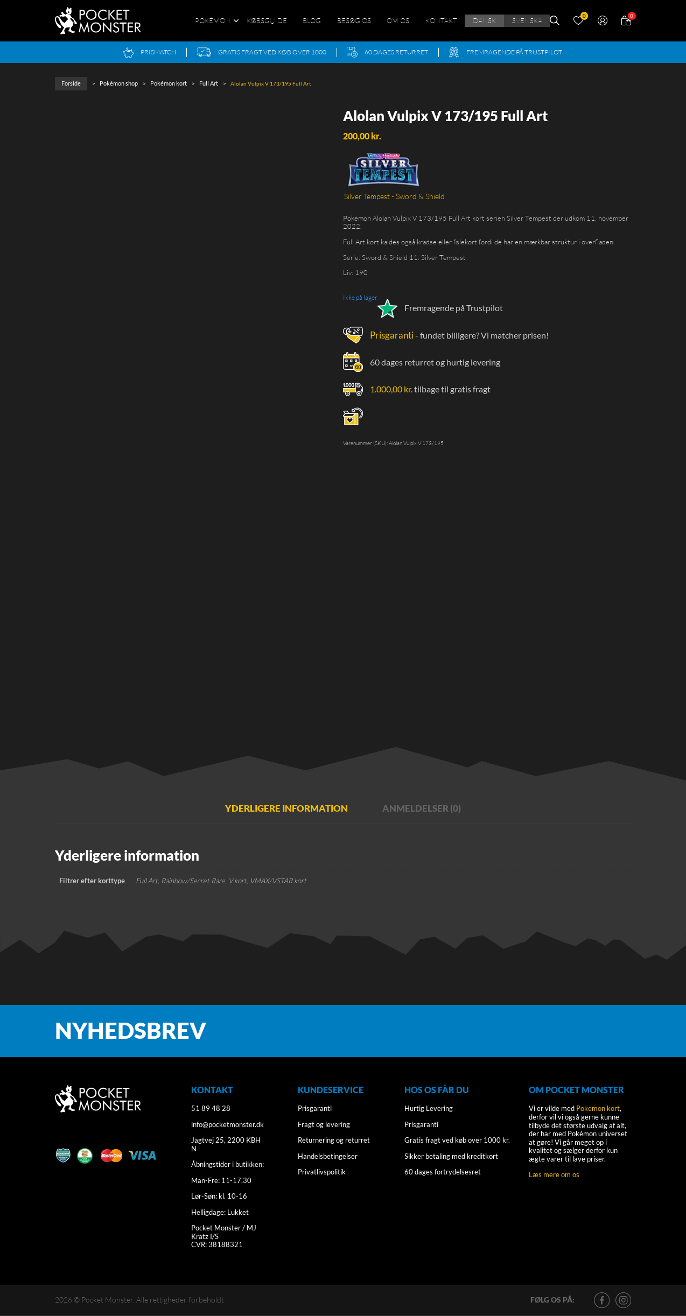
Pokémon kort (163, 83)
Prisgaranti (390, 333)
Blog (312, 20)
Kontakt (441, 20)
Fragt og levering (324, 1125)
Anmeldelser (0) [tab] (431, 807)
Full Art (202, 83)
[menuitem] (484, 21)
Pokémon (212, 20)
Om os (398, 20)
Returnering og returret (334, 1141)
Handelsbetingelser (328, 1156)
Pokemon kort (598, 1109)
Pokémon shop (116, 83)
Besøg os (354, 20)
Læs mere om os (554, 1175)
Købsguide (267, 20)
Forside (70, 83)
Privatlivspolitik (322, 1173)
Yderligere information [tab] (280, 807)
